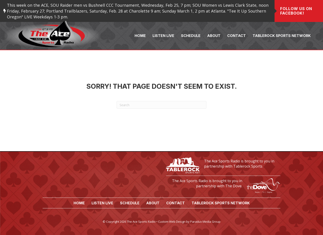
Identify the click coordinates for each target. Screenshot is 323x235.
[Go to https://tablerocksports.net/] (223, 164)
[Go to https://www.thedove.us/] (223, 184)
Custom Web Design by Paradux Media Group (189, 222)
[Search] (161, 105)
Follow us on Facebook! (296, 10)
